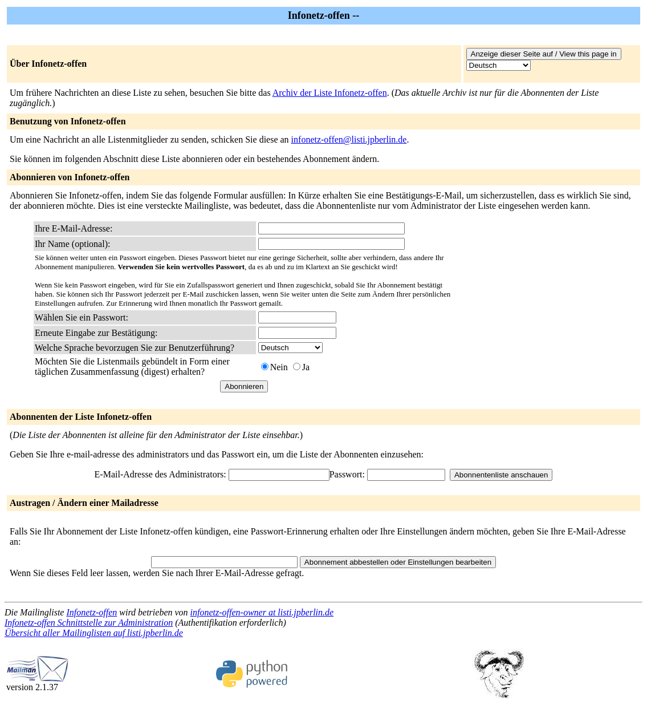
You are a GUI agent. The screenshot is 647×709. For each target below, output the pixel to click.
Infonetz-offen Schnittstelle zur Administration (89, 622)
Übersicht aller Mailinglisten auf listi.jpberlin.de (94, 633)
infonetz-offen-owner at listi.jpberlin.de (262, 612)
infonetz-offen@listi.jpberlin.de (349, 139)
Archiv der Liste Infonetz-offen (329, 93)
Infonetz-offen (91, 612)
